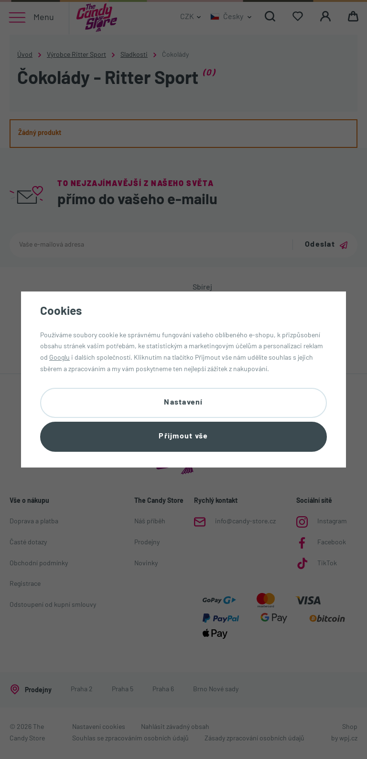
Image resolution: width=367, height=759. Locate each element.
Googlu (59, 358)
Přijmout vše (183, 436)
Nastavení (183, 402)
